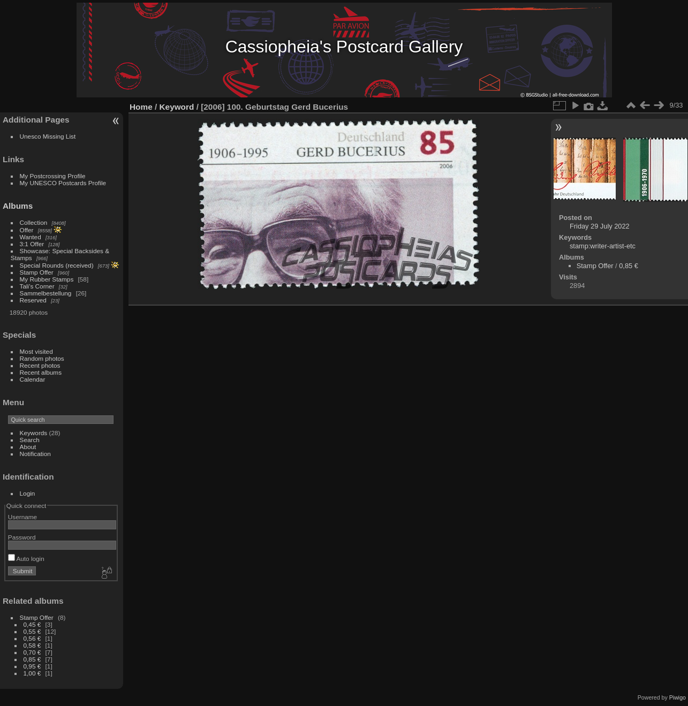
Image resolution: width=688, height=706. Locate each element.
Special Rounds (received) (57, 265)
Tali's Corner (37, 286)
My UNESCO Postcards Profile (63, 182)
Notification (35, 453)
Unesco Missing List (48, 136)
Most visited (36, 351)
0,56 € (32, 638)
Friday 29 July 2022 (600, 226)
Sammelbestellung (46, 293)
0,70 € (32, 652)
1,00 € (32, 673)
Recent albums (41, 372)
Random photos (42, 358)
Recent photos (40, 365)
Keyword (177, 106)
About (28, 446)
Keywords (34, 432)
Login (27, 493)
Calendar (33, 379)
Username (22, 516)
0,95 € (32, 666)
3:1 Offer (32, 243)
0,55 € (32, 631)
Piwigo (677, 697)
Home (141, 106)
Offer (27, 229)
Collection (34, 222)
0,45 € (32, 624)
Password (22, 537)
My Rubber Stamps (47, 279)
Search (30, 439)
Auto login (26, 558)
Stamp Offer (37, 272)
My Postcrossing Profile (53, 175)
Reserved (33, 300)
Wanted (30, 236)
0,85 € (32, 659)
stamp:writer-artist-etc (603, 246)
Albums (18, 205)
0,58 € (32, 645)
